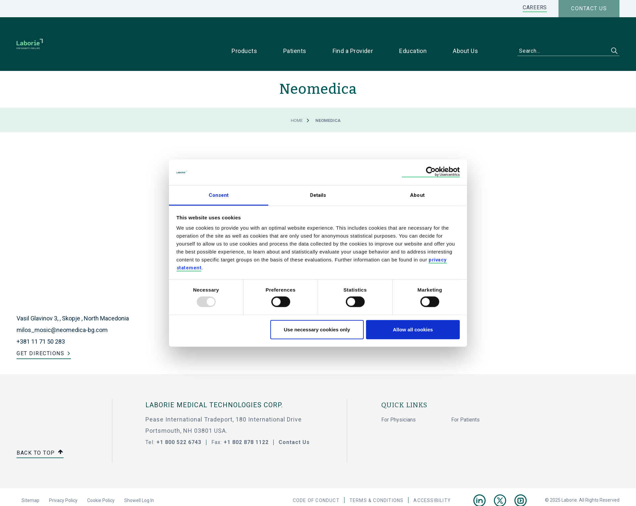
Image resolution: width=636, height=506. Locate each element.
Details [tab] (318, 195)
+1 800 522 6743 (178, 421)
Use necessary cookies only (317, 329)
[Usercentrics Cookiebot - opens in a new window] (431, 172)
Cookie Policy (101, 479)
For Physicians (398, 399)
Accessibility (432, 479)
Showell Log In (139, 479)
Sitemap (30, 479)
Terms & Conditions (376, 479)
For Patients (465, 399)
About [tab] (417, 195)
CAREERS (535, 7)
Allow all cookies (413, 329)
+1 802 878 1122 (246, 421)
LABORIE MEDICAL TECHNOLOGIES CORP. (214, 384)
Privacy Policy (63, 479)
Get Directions (40, 332)
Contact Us (294, 421)
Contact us (589, 8)
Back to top (40, 432)
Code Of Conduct (316, 479)
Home (297, 99)
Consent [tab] (219, 195)
